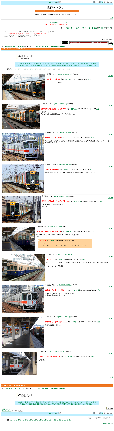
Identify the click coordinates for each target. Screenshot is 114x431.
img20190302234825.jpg (64, 164)
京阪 (30, 65)
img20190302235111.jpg (64, 132)
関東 (28, 63)
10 (27, 69)
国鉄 (49, 65)
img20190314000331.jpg (60, 104)
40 (62, 69)
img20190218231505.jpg (64, 316)
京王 (78, 63)
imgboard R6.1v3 (107, 423)
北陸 (41, 63)
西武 (74, 63)
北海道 (20, 63)
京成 (70, 63)
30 (57, 69)
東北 (24, 63)
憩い (63, 63)
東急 (82, 63)
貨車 (68, 65)
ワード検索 (93, 28)
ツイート (110, 45)
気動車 (59, 65)
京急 (90, 63)
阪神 (38, 65)
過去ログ (102, 28)
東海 (37, 63)
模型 (94, 65)
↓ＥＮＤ (110, 76)
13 (35, 69)
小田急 (86, 63)
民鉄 (45, 65)
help (102, 2)
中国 (48, 63)
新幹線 (54, 65)
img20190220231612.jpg (64, 285)
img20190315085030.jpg (65, 74)
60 (70, 69)
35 (60, 69)
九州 (55, 63)
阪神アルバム (52, 2)
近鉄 (23, 65)
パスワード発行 (80, 28)
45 (65, 69)
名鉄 (19, 65)
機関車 (64, 65)
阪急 (34, 65)
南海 (27, 65)
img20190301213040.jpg (61, 196)
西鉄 (41, 65)
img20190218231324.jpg (57, 351)
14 (37, 69)
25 (55, 69)
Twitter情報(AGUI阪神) (58, 46)
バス (83, 65)
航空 (87, 65)
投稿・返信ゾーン (10, 46)
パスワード (20, 46)
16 (42, 69)
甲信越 (33, 63)
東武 (67, 63)
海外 (59, 63)
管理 (109, 28)
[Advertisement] (67, 56)
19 (50, 69)
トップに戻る (67, 28)
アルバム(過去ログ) (42, 46)
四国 (52, 63)
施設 (79, 65)
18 (47, 69)
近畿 (44, 63)
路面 (72, 65)
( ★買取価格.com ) (6, 409)
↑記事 (111, 377)
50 (67, 69)
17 (45, 69)
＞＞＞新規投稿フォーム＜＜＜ (57, 23)
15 (40, 69)
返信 (89, 79)
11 (30, 69)
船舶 (90, 65)
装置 (75, 65)
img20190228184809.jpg (55, 226)
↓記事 (111, 18)
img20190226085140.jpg (65, 254)
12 (32, 69)
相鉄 (94, 63)
